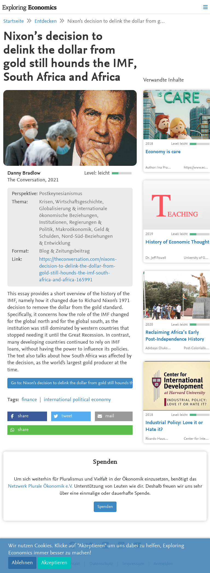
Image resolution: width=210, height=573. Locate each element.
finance (29, 400)
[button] (27, 416)
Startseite (13, 21)
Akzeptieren (54, 563)
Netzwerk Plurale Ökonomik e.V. (40, 486)
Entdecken (45, 21)
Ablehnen (22, 563)
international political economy (77, 400)
